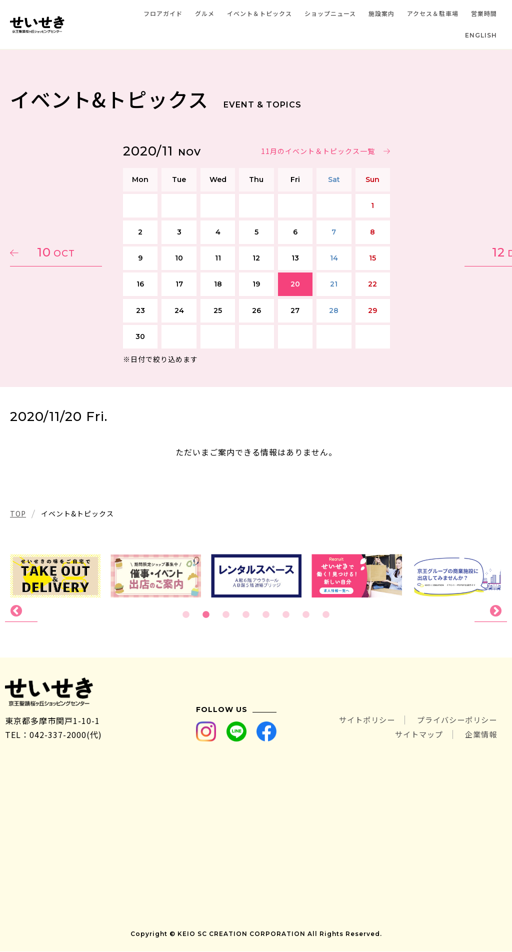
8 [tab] (326, 615)
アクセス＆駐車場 (432, 13)
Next (490, 611)
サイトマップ (415, 735)
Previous (21, 611)
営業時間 (484, 13)
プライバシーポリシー (454, 721)
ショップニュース (330, 13)
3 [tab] (226, 615)
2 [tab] (206, 615)
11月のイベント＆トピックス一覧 (317, 151)
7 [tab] (306, 615)
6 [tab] (286, 615)
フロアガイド (163, 13)
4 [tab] (246, 615)
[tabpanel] (256, 576)
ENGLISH (481, 35)
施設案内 (381, 13)
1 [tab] (186, 615)
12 (454, 252)
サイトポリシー (360, 721)
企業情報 (480, 735)
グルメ (204, 13)
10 (57, 252)
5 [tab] (266, 615)
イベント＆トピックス (259, 13)
